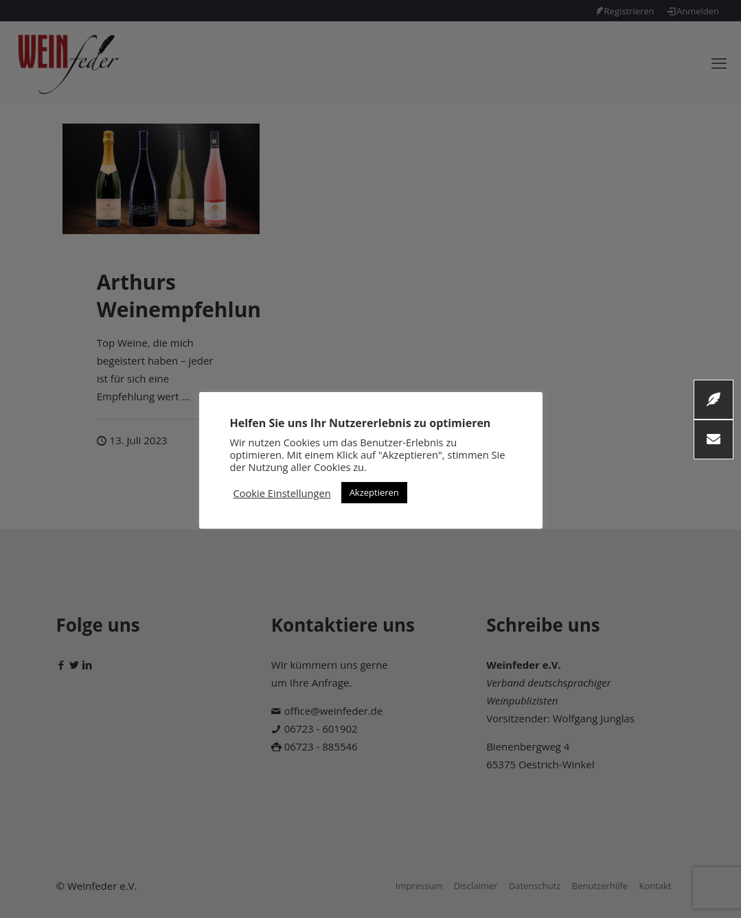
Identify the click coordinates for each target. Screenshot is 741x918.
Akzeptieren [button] (374, 492)
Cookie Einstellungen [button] (282, 493)
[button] (713, 439)
